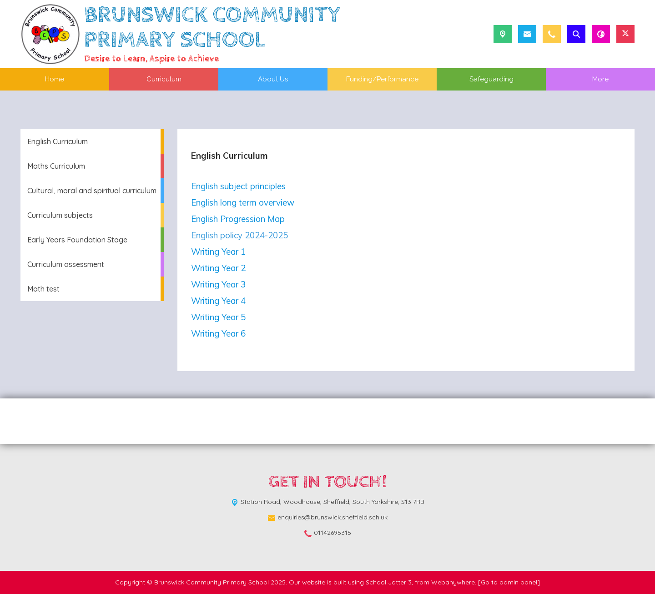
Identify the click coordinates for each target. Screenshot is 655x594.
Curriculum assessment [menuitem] (65, 264)
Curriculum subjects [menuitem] (60, 215)
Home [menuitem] (54, 79)
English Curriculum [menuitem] (57, 141)
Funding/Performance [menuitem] (382, 79)
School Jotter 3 (389, 582)
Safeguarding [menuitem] (491, 79)
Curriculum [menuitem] (163, 79)
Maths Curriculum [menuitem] (56, 166)
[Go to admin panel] (509, 582)
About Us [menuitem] (273, 79)
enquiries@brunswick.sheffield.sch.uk (332, 517)
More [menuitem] (600, 79)
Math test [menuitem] (43, 288)
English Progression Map (238, 218)
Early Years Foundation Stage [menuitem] (77, 239)
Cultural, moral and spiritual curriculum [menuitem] (91, 190)
